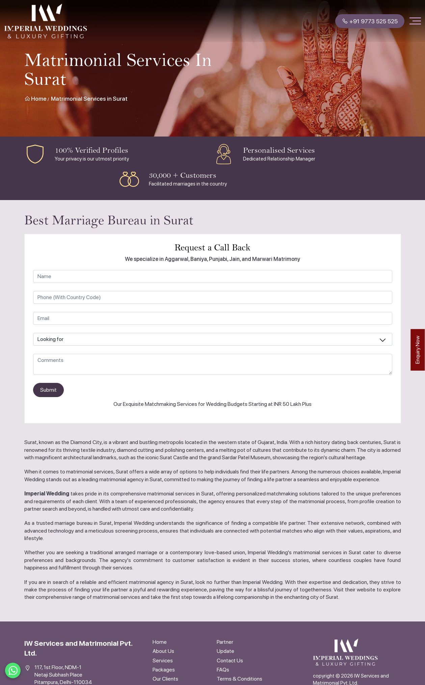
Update (225, 651)
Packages (164, 669)
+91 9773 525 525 (370, 21)
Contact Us (230, 660)
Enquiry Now (417, 350)
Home (35, 98)
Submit (48, 390)
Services (163, 660)
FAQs (223, 669)
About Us (163, 651)
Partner (225, 642)
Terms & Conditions (239, 679)
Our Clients (165, 679)
